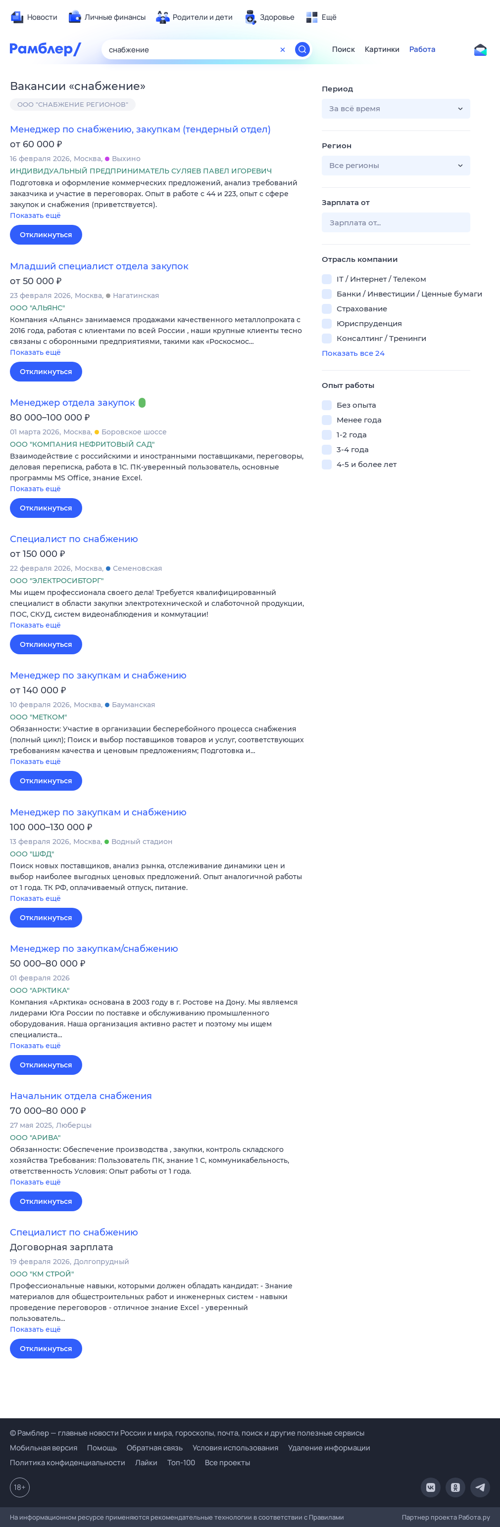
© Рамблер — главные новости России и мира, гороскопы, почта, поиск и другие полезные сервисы (187, 1433)
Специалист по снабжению (74, 539)
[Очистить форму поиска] (283, 49)
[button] (158, 199)
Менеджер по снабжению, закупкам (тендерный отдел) (140, 129)
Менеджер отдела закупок (72, 402)
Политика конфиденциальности (67, 1462)
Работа (422, 49)
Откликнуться (46, 234)
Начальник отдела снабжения (81, 1096)
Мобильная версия (43, 1447)
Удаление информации (329, 1447)
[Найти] (302, 49)
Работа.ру (474, 1517)
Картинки (382, 49)
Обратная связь (155, 1447)
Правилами (326, 1517)
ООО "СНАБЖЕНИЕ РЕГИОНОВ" (72, 104)
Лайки (146, 1462)
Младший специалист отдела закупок (99, 266)
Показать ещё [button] (35, 215)
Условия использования (235, 1447)
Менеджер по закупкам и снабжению (98, 675)
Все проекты (227, 1462)
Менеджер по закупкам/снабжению (94, 948)
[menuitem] (33, 17)
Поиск (343, 49)
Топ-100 (181, 1462)
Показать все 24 (353, 353)
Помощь (102, 1447)
